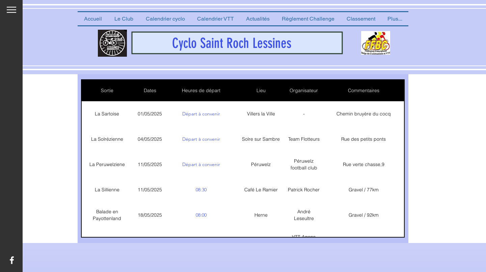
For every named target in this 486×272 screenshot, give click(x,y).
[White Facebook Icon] (12, 260)
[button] (123, 18)
